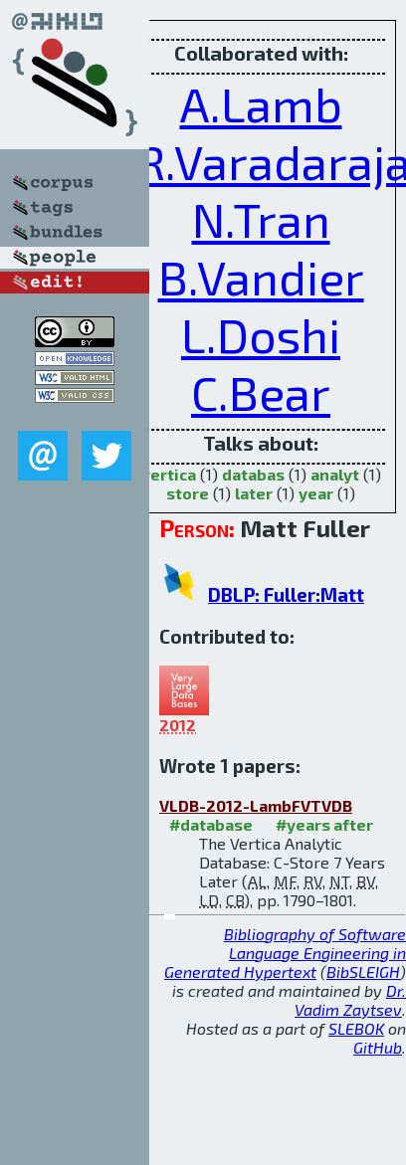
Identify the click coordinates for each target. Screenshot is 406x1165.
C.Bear (260, 392)
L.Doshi (260, 334)
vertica (168, 474)
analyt (334, 474)
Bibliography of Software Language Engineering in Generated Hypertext (285, 952)
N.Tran (261, 219)
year (316, 493)
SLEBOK (356, 1028)
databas (253, 474)
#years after (324, 824)
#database (211, 824)
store (187, 493)
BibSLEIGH (363, 971)
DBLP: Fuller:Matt (286, 594)
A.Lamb (261, 103)
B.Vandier (261, 276)
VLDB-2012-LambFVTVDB (255, 805)
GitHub (377, 1047)
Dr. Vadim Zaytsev (350, 1000)
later (254, 493)
